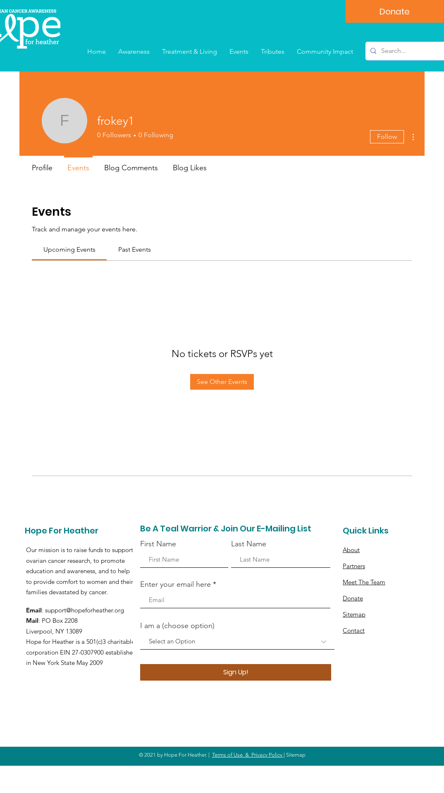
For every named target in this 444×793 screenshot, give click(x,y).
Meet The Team (364, 582)
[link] (69, 249)
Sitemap (354, 614)
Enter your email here (175, 584)
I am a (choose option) (177, 625)
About (351, 550)
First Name (158, 544)
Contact (354, 630)
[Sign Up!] (235, 672)
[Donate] (395, 11)
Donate (353, 598)
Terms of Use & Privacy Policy (248, 755)
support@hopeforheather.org (84, 610)
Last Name (248, 544)
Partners (354, 566)
